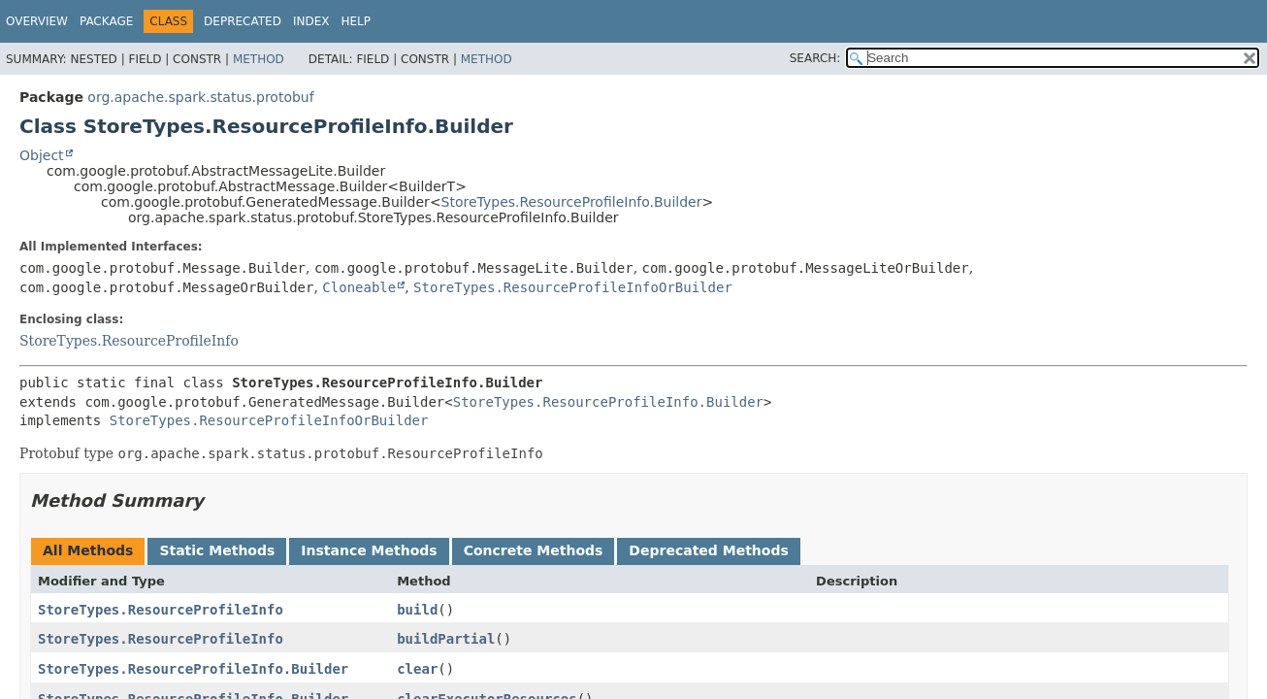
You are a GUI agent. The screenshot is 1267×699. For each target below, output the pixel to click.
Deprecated (242, 21)
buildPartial (446, 639)
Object (41, 155)
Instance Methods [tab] (369, 550)
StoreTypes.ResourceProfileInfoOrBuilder (572, 287)
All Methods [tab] (88, 550)
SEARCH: (815, 58)
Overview (37, 21)
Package (106, 21)
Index (311, 21)
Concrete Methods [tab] (533, 550)
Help (356, 21)
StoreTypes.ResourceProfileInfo (129, 341)
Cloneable (359, 287)
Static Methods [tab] (217, 550)
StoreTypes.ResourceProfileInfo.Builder (571, 202)
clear (417, 669)
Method (258, 59)
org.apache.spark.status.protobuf (200, 97)
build (417, 609)
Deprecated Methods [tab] (708, 550)
